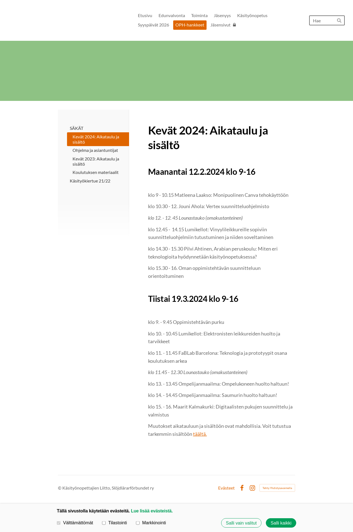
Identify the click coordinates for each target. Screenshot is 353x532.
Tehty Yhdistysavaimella (277, 488)
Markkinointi (151, 522)
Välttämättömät (75, 522)
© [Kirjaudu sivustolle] (60, 487)
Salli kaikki (281, 522)
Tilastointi (114, 522)
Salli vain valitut (241, 522)
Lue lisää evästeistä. (152, 510)
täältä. (200, 434)
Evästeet (226, 488)
